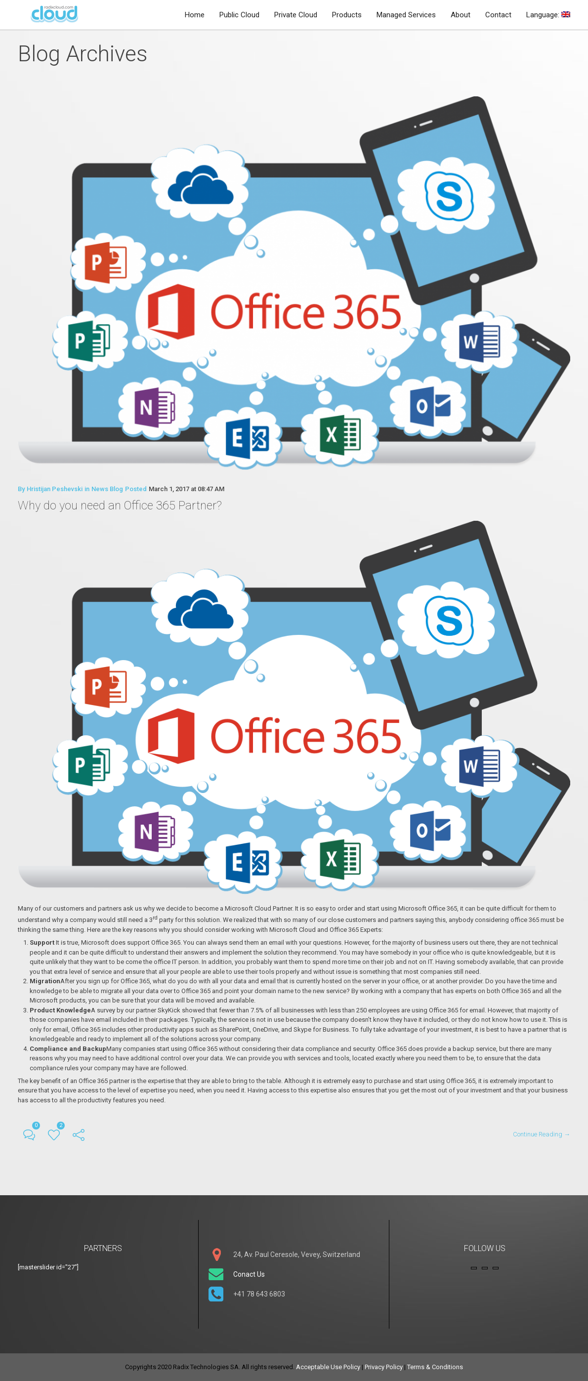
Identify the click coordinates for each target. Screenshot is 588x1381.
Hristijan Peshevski (55, 489)
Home (195, 14)
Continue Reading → (541, 1133)
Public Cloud (239, 14)
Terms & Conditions (435, 1367)
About (460, 14)
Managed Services (406, 14)
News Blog (107, 489)
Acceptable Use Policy (328, 1367)
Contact (498, 14)
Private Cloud (295, 14)
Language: (548, 14)
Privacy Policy (384, 1367)
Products (347, 14)
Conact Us (249, 1274)
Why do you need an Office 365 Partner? (120, 505)
